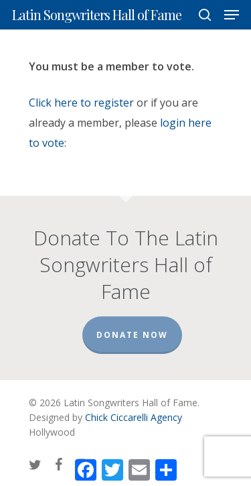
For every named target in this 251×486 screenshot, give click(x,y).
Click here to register (81, 102)
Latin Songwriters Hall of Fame (96, 14)
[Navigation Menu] (231, 14)
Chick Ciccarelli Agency (133, 417)
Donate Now (132, 335)
